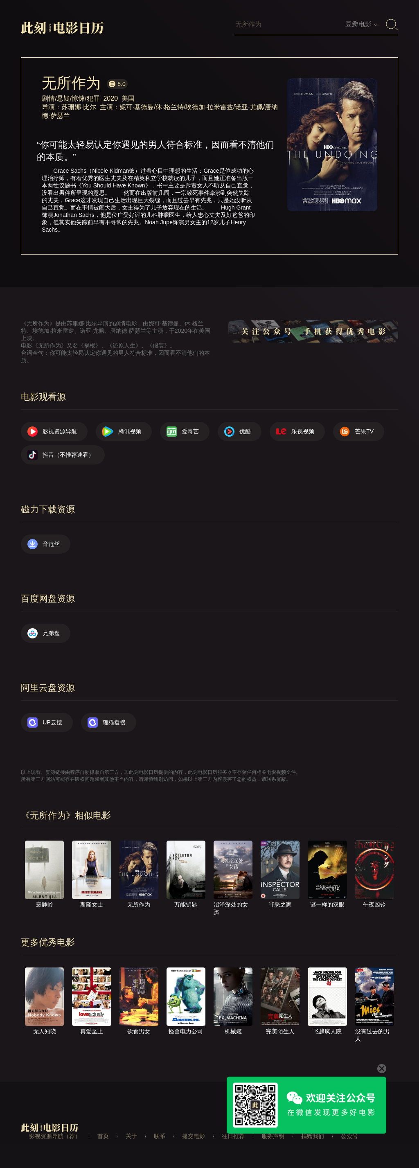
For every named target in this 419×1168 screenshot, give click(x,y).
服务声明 (272, 1136)
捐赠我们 (312, 1136)
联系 (159, 1136)
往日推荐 (233, 1136)
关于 (131, 1136)
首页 (103, 1136)
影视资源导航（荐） (55, 1136)
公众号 (349, 1136)
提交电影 (193, 1136)
